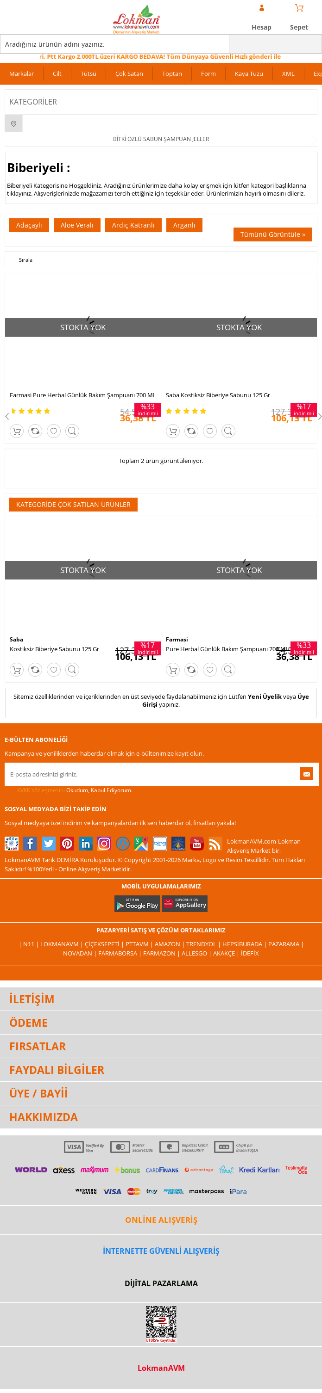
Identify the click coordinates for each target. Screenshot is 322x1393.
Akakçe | (227, 953)
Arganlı (184, 225)
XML (288, 73)
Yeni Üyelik (265, 696)
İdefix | (252, 953)
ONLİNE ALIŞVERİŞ (161, 1219)
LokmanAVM (161, 1368)
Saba (16, 639)
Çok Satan (129, 73)
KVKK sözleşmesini (41, 790)
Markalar (21, 73)
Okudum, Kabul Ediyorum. (69, 790)
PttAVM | (140, 944)
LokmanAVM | (62, 944)
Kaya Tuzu (249, 73)
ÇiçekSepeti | (105, 944)
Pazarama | (286, 944)
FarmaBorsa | (120, 953)
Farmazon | (162, 953)
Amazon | (170, 944)
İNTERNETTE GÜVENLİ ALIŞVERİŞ (161, 1251)
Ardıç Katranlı (133, 225)
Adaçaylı (29, 225)
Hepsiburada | (245, 944)
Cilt (57, 73)
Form (208, 73)
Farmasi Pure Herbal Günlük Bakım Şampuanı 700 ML (83, 395)
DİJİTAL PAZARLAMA (161, 1283)
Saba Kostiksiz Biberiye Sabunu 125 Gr (218, 395)
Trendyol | (204, 944)
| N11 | (29, 944)
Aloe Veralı (77, 225)
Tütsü (88, 73)
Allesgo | (197, 953)
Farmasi (177, 639)
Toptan (172, 73)
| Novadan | (78, 953)
